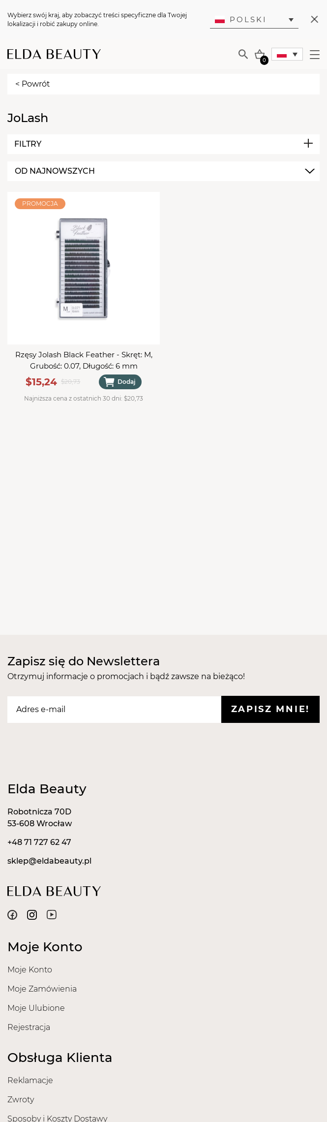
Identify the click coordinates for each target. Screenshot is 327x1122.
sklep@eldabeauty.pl (49, 861)
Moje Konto (29, 969)
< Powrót (32, 84)
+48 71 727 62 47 (39, 842)
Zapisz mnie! (270, 709)
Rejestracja (28, 1027)
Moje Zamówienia (42, 989)
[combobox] (163, 171)
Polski (241, 19)
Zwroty (20, 1099)
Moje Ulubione (36, 1008)
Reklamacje (30, 1080)
